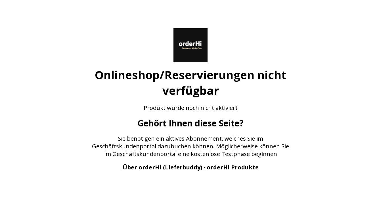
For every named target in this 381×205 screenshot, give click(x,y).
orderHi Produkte (233, 167)
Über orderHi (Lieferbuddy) (162, 167)
